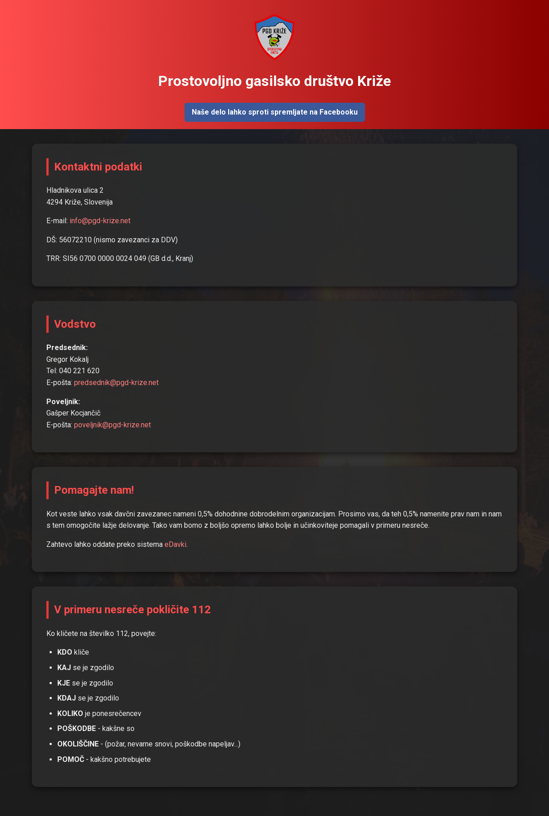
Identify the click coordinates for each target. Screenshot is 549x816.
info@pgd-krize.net (100, 220)
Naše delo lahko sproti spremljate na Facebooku (275, 112)
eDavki (175, 544)
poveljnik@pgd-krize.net (112, 425)
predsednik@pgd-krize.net (116, 382)
